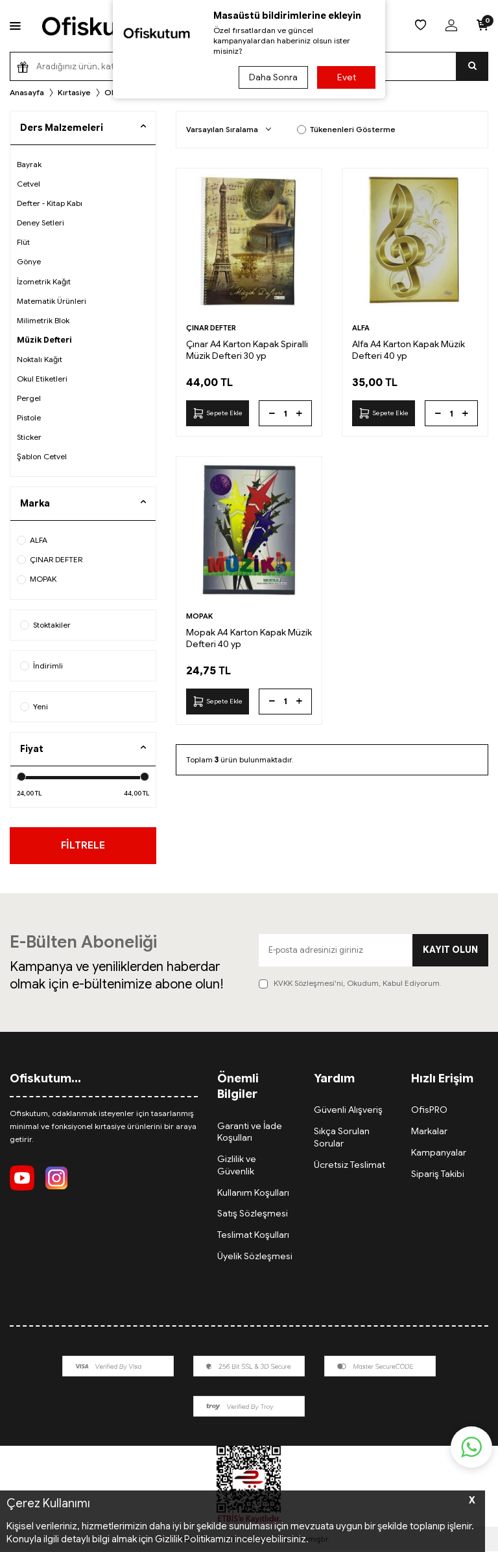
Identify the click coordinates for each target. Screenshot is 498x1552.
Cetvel (28, 183)
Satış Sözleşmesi (252, 1214)
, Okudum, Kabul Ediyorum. (350, 984)
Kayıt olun (450, 950)
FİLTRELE (83, 845)
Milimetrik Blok (43, 320)
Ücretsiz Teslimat (349, 1165)
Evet (346, 77)
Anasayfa (27, 92)
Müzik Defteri (44, 340)
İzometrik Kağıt (44, 281)
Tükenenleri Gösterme (346, 129)
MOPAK (36, 579)
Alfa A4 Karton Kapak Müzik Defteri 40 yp (408, 349)
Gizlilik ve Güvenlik (236, 1166)
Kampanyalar (438, 1153)
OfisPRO (429, 1110)
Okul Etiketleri (42, 378)
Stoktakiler (45, 625)
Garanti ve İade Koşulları (249, 1132)
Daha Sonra (272, 77)
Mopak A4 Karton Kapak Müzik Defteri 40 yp (249, 638)
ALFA (32, 540)
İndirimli (41, 665)
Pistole (29, 417)
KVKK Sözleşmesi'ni (308, 983)
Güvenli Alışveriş (348, 1110)
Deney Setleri (40, 222)
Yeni (34, 706)
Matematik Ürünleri (51, 301)
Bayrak (29, 164)
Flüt (23, 242)
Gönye (29, 261)
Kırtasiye (74, 92)
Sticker (29, 437)
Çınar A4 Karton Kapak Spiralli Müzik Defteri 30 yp (247, 349)
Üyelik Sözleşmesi (254, 1256)
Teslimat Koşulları (253, 1235)
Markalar (429, 1131)
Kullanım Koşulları (253, 1192)
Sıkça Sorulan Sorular (342, 1138)
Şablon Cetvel (42, 456)
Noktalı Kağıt (39, 359)
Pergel (29, 398)
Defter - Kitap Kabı (49, 203)
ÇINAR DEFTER (49, 559)
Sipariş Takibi (437, 1174)
